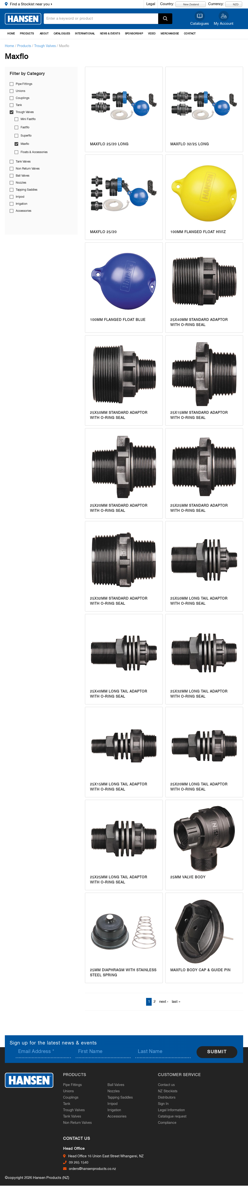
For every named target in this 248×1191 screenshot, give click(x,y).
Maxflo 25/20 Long (109, 144)
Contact (190, 34)
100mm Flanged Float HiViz (198, 232)
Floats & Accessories (34, 152)
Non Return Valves (28, 168)
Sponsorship (134, 34)
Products (27, 34)
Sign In (163, 1104)
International (85, 34)
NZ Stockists (167, 1091)
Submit (217, 1052)
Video (152, 34)
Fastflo (25, 127)
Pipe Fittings (24, 84)
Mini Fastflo (28, 119)
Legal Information (171, 1110)
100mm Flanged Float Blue (118, 320)
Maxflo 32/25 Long (189, 144)
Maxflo (25, 144)
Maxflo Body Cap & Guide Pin (200, 970)
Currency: (216, 4)
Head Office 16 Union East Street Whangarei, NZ (106, 1156)
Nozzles (21, 182)
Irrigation (21, 204)
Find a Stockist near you (30, 4)
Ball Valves (22, 175)
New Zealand (188, 4)
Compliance (167, 1123)
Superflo (26, 135)
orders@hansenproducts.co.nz (92, 1169)
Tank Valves (23, 161)
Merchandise (170, 34)
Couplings (22, 98)
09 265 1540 (78, 1162)
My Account (223, 23)
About (44, 34)
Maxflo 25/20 (103, 232)
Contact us (166, 1085)
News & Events (110, 34)
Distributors (166, 1097)
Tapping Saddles (26, 189)
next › (163, 1001)
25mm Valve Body (188, 877)
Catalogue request (172, 1116)
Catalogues (199, 23)
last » (176, 1001)
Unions (20, 91)
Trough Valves (45, 46)
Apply (165, 18)
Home (11, 34)
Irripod (20, 197)
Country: (167, 4)
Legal (150, 4)
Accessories (23, 211)
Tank (19, 105)
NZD (233, 4)
